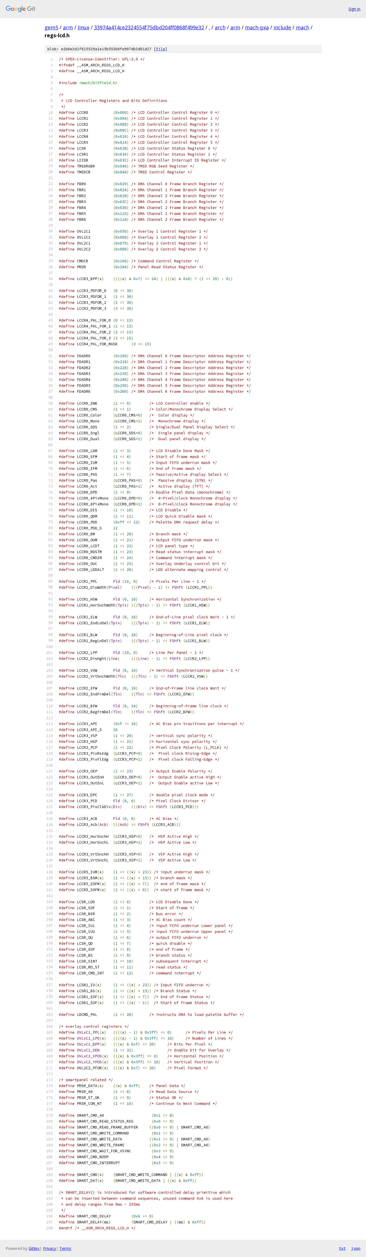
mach (302, 27)
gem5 (51, 27)
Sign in (354, 9)
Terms (65, 1248)
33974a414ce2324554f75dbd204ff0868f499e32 (149, 27)
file (160, 49)
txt (342, 1248)
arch (220, 27)
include (282, 27)
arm (68, 27)
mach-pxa (257, 27)
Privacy (49, 1248)
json (355, 1248)
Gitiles (34, 1248)
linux (83, 27)
